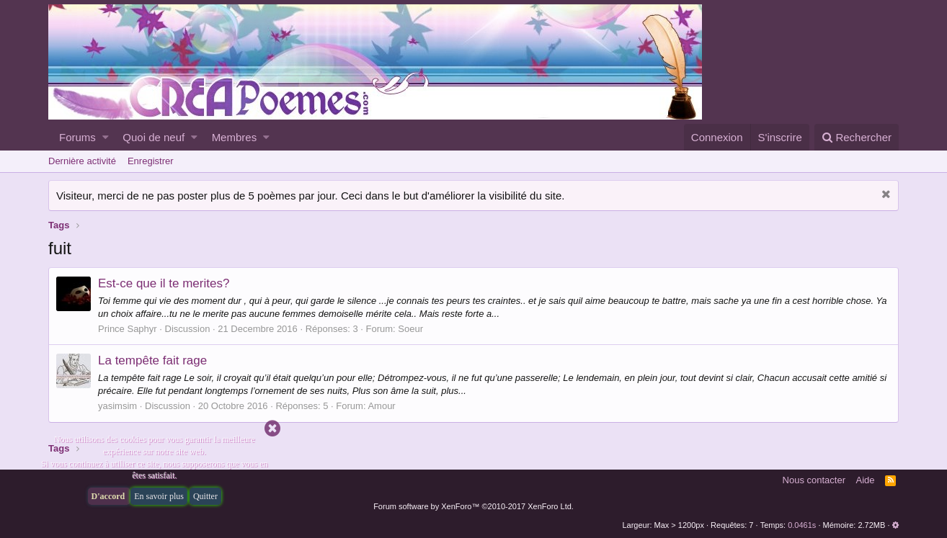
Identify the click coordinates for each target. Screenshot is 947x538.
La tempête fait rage (152, 360)
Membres (234, 137)
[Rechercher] (856, 137)
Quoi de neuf (153, 137)
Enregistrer (151, 161)
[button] (105, 137)
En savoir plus (159, 496)
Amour (381, 405)
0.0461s (802, 525)
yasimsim (117, 405)
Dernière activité (82, 161)
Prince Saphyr (127, 328)
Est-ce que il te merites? (163, 283)
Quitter (205, 496)
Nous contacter (814, 480)
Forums (77, 137)
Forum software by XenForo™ (473, 506)
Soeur (410, 328)
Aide (865, 480)
